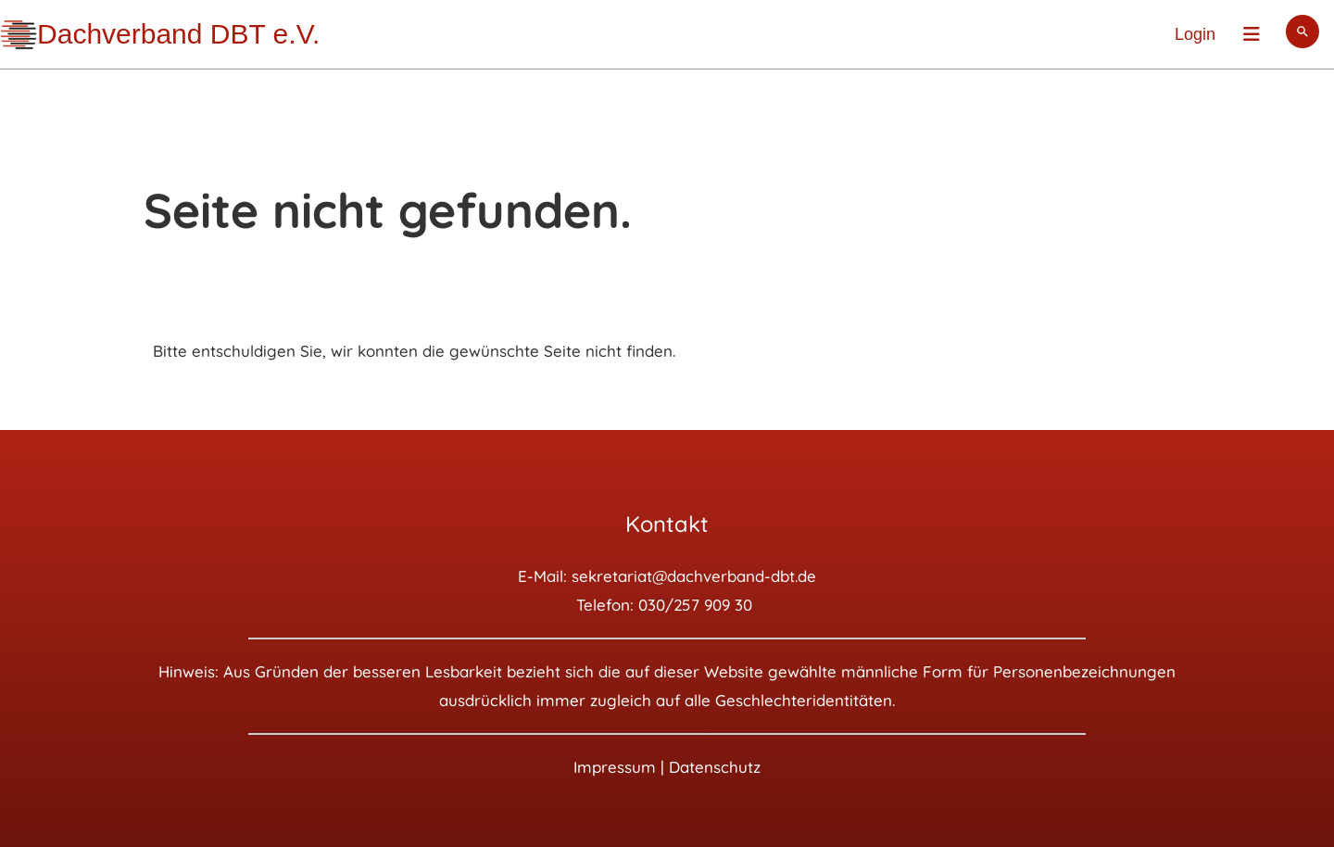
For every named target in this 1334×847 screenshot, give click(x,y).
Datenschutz (715, 767)
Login (1195, 34)
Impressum (614, 767)
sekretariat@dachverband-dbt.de (694, 576)
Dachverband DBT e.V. (178, 34)
